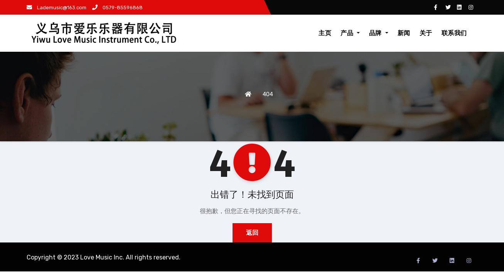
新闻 (404, 33)
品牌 (378, 33)
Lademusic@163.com (56, 7)
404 (268, 94)
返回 (252, 232)
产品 (350, 33)
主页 (325, 33)
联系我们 (454, 33)
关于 (426, 33)
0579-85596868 (117, 7)
